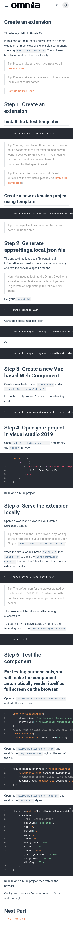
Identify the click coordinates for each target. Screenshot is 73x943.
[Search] (65, 5)
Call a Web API (17, 919)
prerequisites (16, 68)
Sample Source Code (21, 91)
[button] (6, 5)
